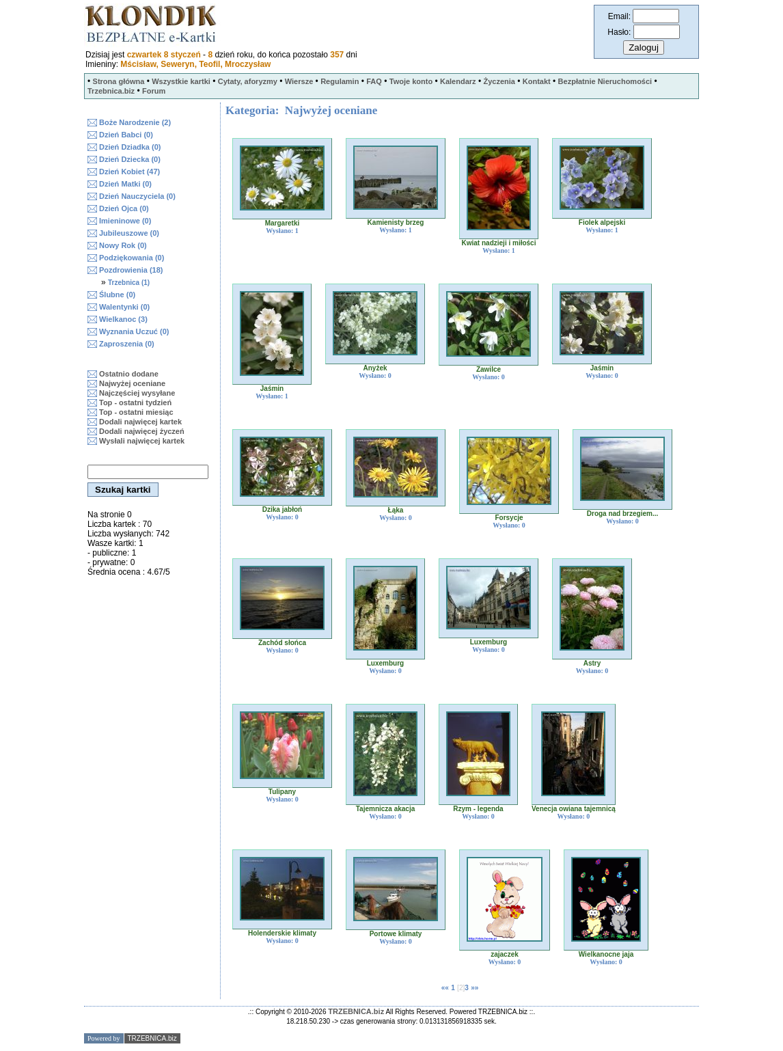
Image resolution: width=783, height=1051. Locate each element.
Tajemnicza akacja (385, 809)
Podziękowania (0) (131, 258)
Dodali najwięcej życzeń (141, 431)
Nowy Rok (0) (123, 245)
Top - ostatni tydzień (135, 402)
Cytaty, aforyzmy (247, 81)
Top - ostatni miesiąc (136, 412)
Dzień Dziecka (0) (130, 159)
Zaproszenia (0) (126, 344)
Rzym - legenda (478, 809)
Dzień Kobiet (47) (129, 171)
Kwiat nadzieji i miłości (499, 243)
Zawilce (488, 369)
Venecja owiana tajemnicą (574, 809)
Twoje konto (410, 81)
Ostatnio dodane (129, 374)
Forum (153, 91)
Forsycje (509, 517)
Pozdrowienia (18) (131, 270)
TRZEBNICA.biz (356, 1011)
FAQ (374, 81)
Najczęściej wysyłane (137, 393)
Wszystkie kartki (181, 81)
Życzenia (498, 81)
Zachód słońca (282, 642)
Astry (592, 663)
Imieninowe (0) (125, 221)
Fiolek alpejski (602, 222)
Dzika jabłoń (282, 509)
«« (445, 988)
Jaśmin (272, 388)
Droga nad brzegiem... (622, 513)
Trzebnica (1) (129, 282)
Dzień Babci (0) (126, 135)
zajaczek (505, 954)
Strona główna (119, 81)
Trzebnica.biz (111, 91)
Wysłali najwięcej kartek (141, 441)
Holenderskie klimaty (282, 933)
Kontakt (537, 81)
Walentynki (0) (124, 307)
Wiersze (299, 81)
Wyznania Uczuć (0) (134, 331)
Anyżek (375, 368)
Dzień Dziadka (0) (130, 147)
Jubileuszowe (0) (129, 233)
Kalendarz (458, 81)
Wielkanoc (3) (123, 319)
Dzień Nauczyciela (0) (137, 196)
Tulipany (282, 791)
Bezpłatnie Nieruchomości (605, 81)
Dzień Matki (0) (125, 184)
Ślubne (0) (117, 294)
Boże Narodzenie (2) (135, 122)
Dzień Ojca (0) (124, 208)
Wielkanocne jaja (606, 954)
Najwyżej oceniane (132, 383)
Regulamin (339, 81)
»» (474, 988)
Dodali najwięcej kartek (140, 422)
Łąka (396, 510)
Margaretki (282, 223)
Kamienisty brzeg (396, 222)
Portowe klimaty (396, 934)
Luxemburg (385, 663)
